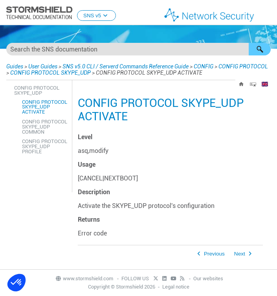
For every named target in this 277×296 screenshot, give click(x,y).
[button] (260, 49)
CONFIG (203, 66)
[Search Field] (138, 49)
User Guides (42, 66)
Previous (214, 254)
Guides (14, 66)
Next (239, 254)
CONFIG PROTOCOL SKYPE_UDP (50, 73)
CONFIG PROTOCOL (243, 66)
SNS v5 (96, 15)
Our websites (208, 278)
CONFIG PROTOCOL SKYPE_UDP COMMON (44, 127)
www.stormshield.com (84, 278)
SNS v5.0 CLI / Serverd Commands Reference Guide (125, 66)
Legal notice (175, 287)
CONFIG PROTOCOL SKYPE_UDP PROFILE (44, 146)
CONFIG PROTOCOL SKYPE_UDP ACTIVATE (44, 107)
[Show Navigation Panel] (267, 13)
